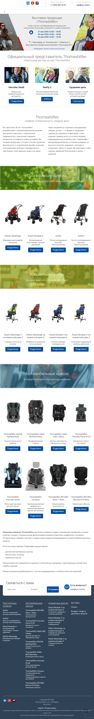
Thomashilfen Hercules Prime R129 (81, 435)
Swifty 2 (47, 99)
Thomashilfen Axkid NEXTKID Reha (35, 435)
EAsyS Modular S (35, 236)
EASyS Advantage (13, 236)
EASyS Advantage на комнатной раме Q (35, 336)
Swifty (58, 236)
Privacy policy (50, 708)
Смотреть (77, 101)
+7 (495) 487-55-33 (58, 5)
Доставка (75, 603)
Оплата (74, 607)
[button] (43, 49)
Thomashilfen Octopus (36, 498)
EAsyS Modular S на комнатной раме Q (58, 336)
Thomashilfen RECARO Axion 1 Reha (58, 498)
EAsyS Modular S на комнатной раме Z (81, 336)
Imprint (41, 708)
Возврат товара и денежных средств (79, 612)
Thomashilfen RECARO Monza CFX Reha (81, 498)
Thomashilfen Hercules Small (12, 498)
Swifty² (81, 236)
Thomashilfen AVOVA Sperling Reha (13, 435)
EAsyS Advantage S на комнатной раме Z (13, 336)
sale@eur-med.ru (83, 5)
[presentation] (8, 34)
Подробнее (16, 101)
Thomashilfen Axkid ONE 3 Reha (58, 435)
